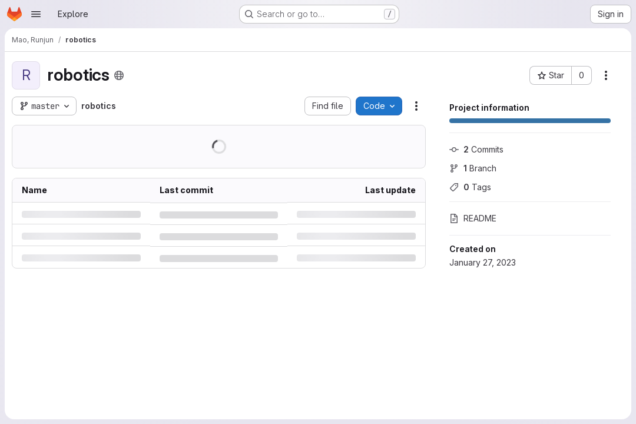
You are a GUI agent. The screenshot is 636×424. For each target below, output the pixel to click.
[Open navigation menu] (35, 14)
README (472, 218)
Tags (470, 187)
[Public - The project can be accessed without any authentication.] (119, 75)
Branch (472, 168)
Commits (476, 149)
